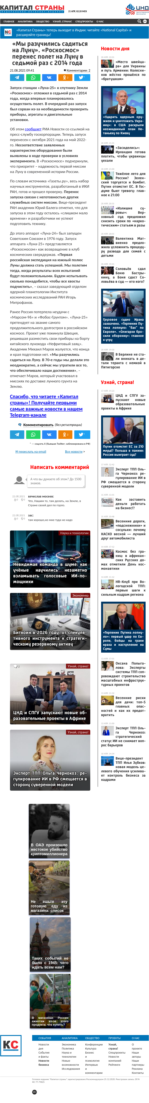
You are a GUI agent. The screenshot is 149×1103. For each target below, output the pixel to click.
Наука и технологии (74, 533)
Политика (68, 1048)
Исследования (71, 1069)
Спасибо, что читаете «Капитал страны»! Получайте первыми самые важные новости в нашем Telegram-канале (46, 405)
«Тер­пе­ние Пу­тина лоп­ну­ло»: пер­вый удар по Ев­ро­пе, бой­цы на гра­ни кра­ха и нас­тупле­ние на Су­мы (123, 640)
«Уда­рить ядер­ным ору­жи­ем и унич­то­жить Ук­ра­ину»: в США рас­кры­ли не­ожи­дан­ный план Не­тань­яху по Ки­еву (123, 125)
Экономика (80, 595)
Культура (90, 1048)
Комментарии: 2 (78, 70)
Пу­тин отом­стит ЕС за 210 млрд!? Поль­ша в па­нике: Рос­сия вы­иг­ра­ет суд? (123, 450)
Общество (42, 21)
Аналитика (25, 21)
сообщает (33, 129)
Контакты (138, 1073)
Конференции (94, 1044)
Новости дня (115, 49)
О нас (100, 21)
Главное (9, 21)
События (45, 1038)
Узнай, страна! (62, 21)
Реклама (137, 1069)
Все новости (74, 452)
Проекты (115, 1038)
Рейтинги (114, 1065)
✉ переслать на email (30, 452)
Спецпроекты (84, 21)
